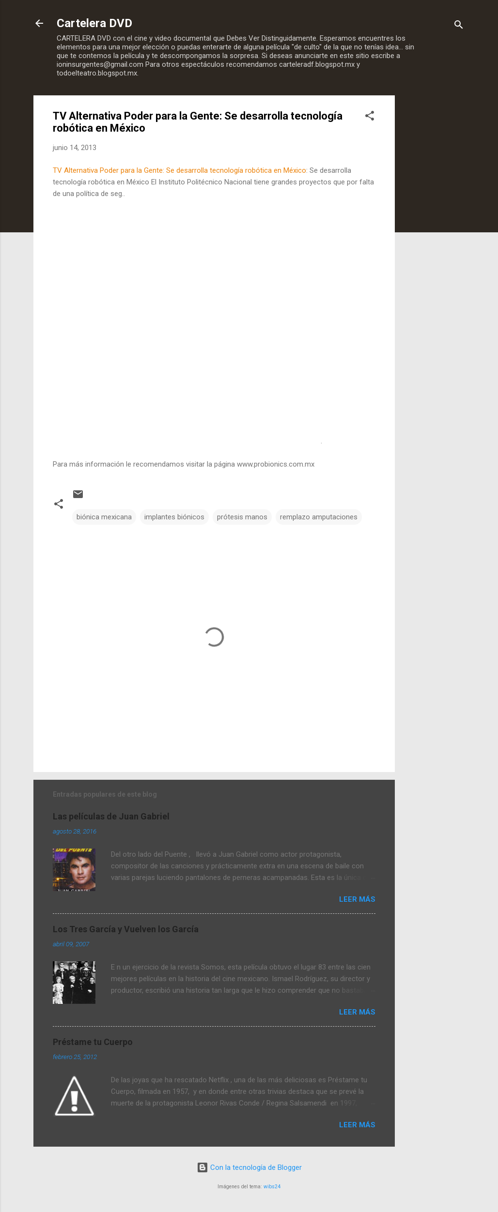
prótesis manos (242, 517)
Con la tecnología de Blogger (249, 1167)
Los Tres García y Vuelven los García (126, 929)
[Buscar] (459, 26)
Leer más (357, 899)
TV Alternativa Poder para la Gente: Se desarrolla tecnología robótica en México (179, 170)
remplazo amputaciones (319, 517)
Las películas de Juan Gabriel (111, 816)
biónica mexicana (104, 517)
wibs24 (272, 1186)
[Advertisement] (434, 240)
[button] (369, 117)
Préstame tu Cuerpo (93, 1042)
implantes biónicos (174, 517)
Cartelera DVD (94, 23)
